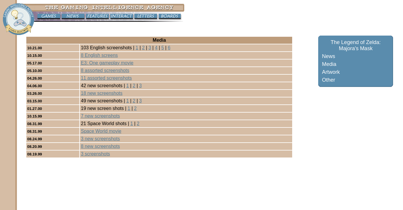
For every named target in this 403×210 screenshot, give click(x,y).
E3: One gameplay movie (107, 62)
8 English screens (99, 55)
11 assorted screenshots (106, 78)
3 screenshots (95, 153)
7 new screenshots (100, 115)
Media (329, 64)
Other (328, 80)
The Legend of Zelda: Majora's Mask (356, 45)
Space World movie (101, 131)
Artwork (331, 72)
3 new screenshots (100, 138)
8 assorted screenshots (105, 70)
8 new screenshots (100, 146)
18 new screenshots (101, 93)
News (328, 56)
